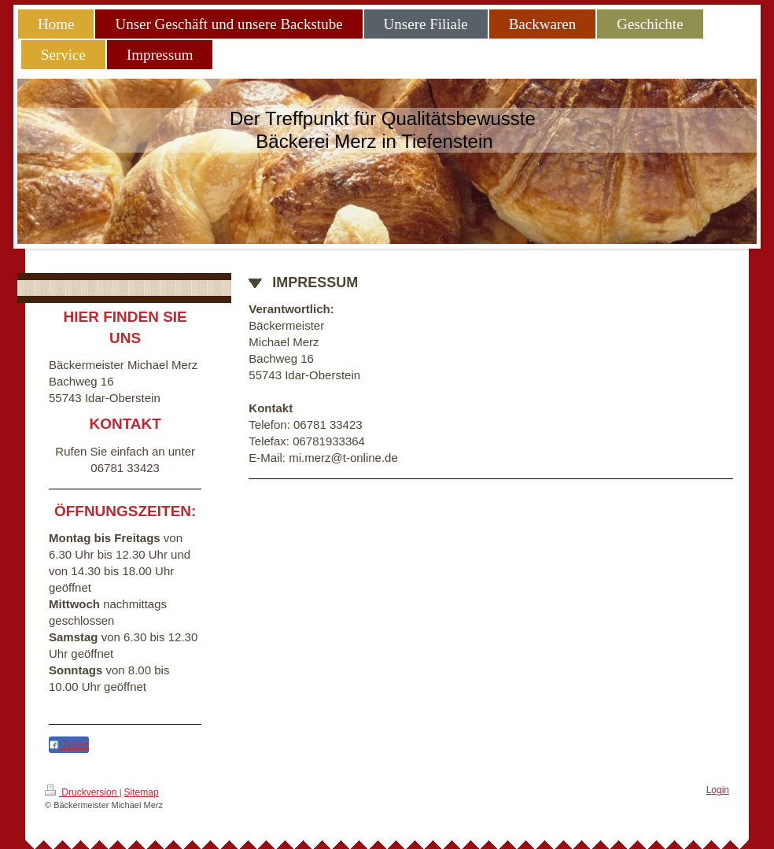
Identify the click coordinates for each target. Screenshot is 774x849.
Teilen (69, 745)
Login (717, 789)
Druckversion (82, 791)
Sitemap (141, 792)
